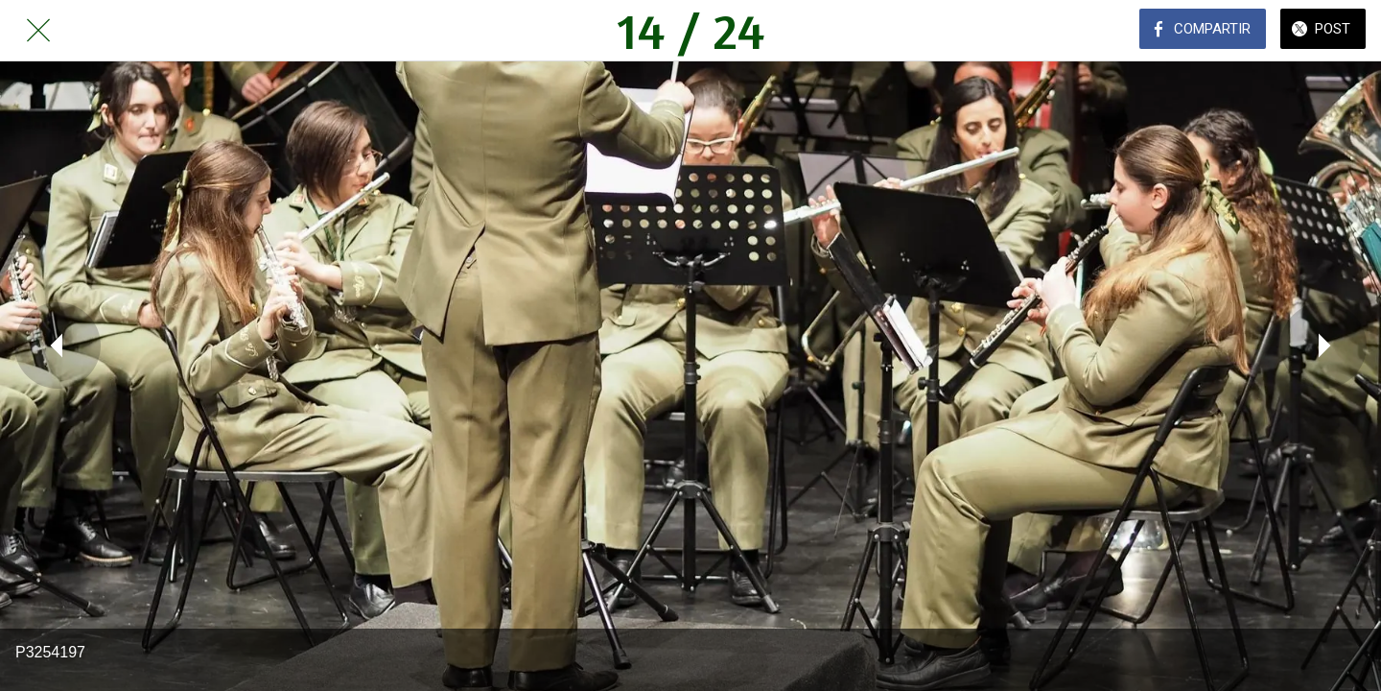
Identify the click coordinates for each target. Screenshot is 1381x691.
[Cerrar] (38, 30)
